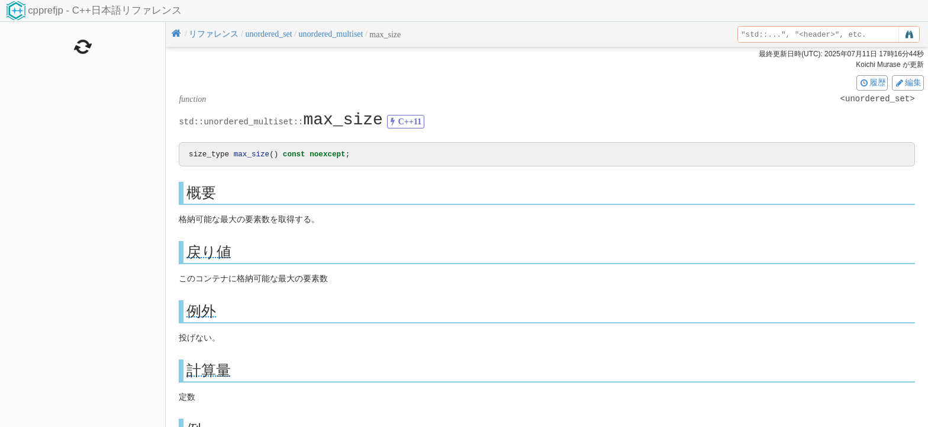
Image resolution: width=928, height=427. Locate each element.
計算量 (208, 371)
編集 (907, 82)
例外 (201, 312)
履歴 (872, 82)
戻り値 (208, 253)
